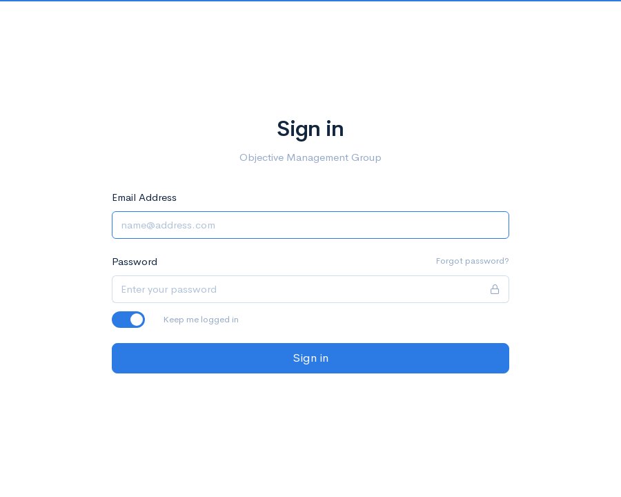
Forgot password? (472, 260)
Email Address (144, 197)
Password (134, 261)
